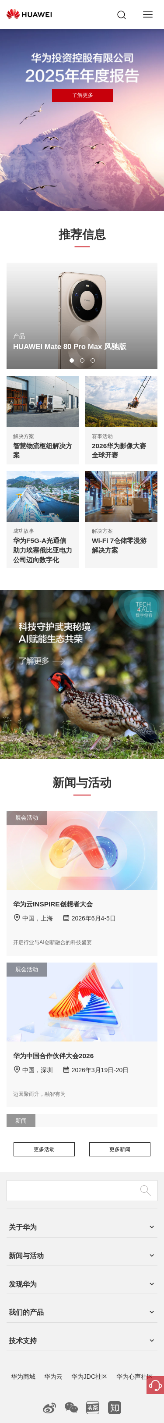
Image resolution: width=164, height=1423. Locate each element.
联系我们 (37, 1405)
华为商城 (23, 1312)
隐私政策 (96, 1405)
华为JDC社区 (89, 1312)
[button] (72, 360)
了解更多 (82, 95)
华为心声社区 (134, 1312)
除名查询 (126, 1405)
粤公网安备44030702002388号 (104, 1388)
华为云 (53, 1312)
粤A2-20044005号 (44, 1388)
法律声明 (67, 1405)
